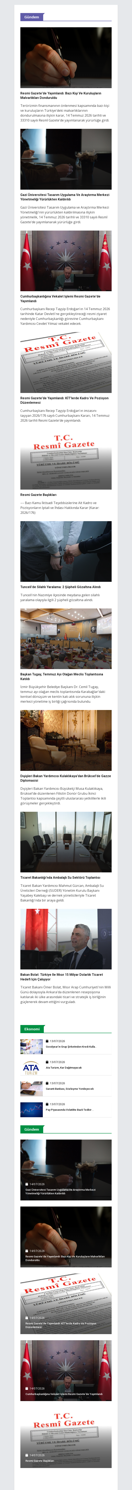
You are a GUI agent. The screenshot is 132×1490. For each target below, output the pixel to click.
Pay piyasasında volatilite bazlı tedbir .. (70, 1109)
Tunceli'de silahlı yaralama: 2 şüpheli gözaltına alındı (60, 587)
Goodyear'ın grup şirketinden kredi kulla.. (71, 1046)
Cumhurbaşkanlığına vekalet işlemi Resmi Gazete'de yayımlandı (63, 1394)
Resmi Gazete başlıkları (38, 495)
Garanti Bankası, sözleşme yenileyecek (70, 1088)
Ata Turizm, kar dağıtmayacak (64, 1067)
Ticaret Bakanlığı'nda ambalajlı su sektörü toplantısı (60, 878)
